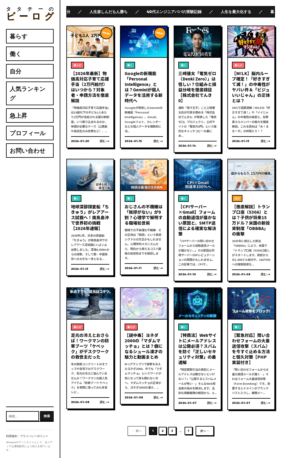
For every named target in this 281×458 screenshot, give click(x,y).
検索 (47, 416)
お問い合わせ (27, 150)
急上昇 (18, 115)
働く (16, 53)
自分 (15, 71)
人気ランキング (27, 93)
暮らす (19, 36)
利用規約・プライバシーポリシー (27, 436)
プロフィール (28, 133)
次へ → (204, 431)
